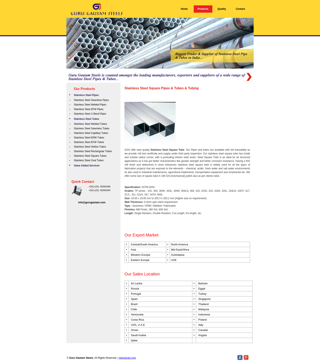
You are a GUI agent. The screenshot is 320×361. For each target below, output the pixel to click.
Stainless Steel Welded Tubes (90, 123)
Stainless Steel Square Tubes (90, 155)
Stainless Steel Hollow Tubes (90, 146)
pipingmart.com (127, 357)
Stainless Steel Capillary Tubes (91, 133)
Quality (222, 8)
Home (184, 8)
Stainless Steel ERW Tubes (89, 137)
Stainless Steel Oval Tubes (88, 160)
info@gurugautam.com (91, 202)
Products (203, 8)
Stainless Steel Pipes (86, 95)
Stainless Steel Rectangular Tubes (93, 151)
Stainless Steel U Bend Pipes (90, 113)
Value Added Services (87, 165)
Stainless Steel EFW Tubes (89, 142)
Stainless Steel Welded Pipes (90, 104)
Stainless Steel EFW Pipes (88, 109)
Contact (240, 8)
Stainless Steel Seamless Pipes (91, 100)
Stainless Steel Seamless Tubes (91, 128)
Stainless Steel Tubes (86, 119)
